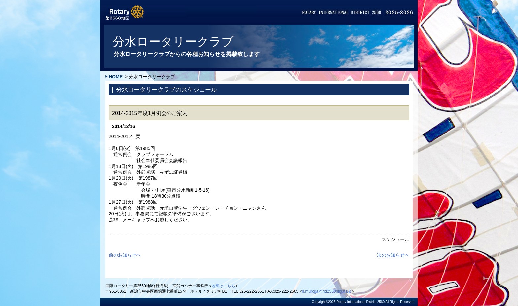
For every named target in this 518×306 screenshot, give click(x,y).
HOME (116, 76)
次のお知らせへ (393, 255)
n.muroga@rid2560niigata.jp (327, 291)
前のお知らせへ (125, 255)
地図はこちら (223, 286)
